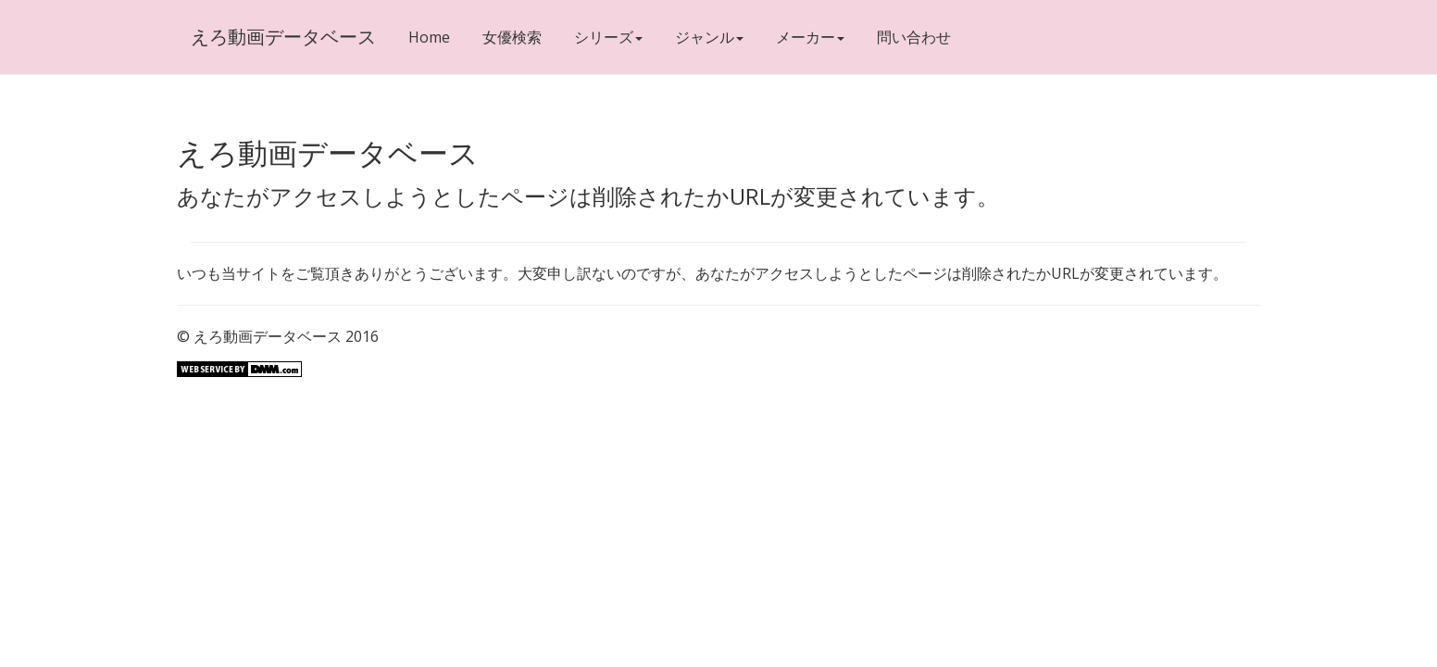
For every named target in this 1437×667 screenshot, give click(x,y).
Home (429, 37)
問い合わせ (914, 37)
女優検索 (512, 37)
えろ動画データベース (283, 36)
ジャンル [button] (709, 37)
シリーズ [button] (608, 37)
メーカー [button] (810, 37)
